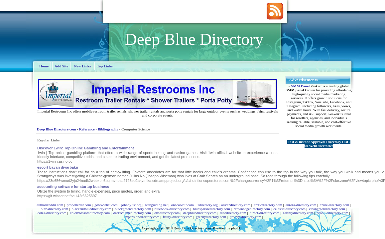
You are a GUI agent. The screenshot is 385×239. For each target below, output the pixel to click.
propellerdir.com (78, 205)
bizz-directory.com (54, 209)
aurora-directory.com (301, 205)
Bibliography (108, 129)
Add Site (61, 66)
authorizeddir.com (50, 205)
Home (44, 66)
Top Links (105, 66)
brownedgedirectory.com (251, 209)
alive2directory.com (235, 205)
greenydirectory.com (211, 217)
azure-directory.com (334, 205)
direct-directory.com (264, 213)
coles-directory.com (52, 213)
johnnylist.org (131, 205)
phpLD (236, 228)
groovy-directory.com (245, 217)
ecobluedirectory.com (332, 213)
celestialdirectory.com (289, 209)
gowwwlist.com (106, 205)
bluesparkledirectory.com (211, 209)
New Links (82, 66)
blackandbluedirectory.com (91, 209)
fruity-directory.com (177, 217)
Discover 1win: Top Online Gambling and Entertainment (85, 148)
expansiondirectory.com (141, 217)
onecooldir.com (182, 205)
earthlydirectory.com (298, 213)
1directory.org (207, 205)
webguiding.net (156, 205)
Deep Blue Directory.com (56, 129)
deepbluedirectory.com (199, 213)
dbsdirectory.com (167, 213)
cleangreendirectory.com (327, 209)
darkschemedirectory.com (132, 213)
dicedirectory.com (233, 213)
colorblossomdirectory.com (90, 213)
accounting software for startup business (73, 187)
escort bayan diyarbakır (57, 167)
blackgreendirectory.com (133, 209)
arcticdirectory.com (268, 205)
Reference (87, 129)
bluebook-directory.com (172, 209)
